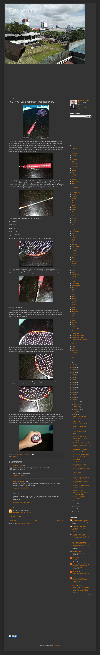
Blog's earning (76, 181)
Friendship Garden (78, 419)
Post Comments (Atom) (23, 523)
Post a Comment (16, 516)
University (74, 344)
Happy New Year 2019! (78, 553)
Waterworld (76, 434)
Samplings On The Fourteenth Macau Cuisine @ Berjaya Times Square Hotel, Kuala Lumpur (81, 589)
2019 (73, 375)
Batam (74, 162)
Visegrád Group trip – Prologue (80, 522)
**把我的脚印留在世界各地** (80, 520)
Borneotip (22, 10)
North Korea (75, 274)
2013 (73, 387)
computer (74, 190)
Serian (74, 313)
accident (74, 148)
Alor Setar (74, 153)
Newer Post (12, 520)
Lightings (74, 255)
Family (74, 209)
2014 (73, 384)
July (75, 414)
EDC (73, 203)
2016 (73, 379)
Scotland (74, 305)
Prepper (74, 287)
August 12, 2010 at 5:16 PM (21, 488)
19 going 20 (75, 559)
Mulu (73, 272)
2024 (73, 365)
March (76, 511)
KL (72, 242)
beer (73, 168)
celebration (75, 188)
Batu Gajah (75, 166)
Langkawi (74, 253)
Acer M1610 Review (79, 462)
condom (74, 194)
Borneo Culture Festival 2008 (81, 485)
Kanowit (74, 237)
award (73, 157)
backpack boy (76, 551)
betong (74, 175)
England (74, 205)
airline (73, 151)
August (76, 412)
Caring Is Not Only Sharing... (81, 564)
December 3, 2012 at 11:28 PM (22, 512)
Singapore (75, 318)
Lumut (73, 259)
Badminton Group (78, 490)
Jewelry (74, 229)
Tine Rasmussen (78, 488)
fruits (73, 216)
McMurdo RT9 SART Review (81, 452)
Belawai (74, 170)
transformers (75, 333)
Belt (73, 172)
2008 (73, 399)
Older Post (60, 520)
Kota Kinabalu (76, 246)
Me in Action (76, 459)
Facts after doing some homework (79, 465)
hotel (73, 222)
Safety (73, 296)
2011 (73, 392)
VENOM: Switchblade (79, 431)
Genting (74, 220)
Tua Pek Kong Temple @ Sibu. (82, 443)
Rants (73, 294)
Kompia (75, 501)
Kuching (74, 251)
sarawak (74, 300)
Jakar (73, 227)
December (77, 402)
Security (74, 307)
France (74, 214)
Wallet (73, 348)
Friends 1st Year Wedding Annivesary (80, 482)
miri (73, 268)
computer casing (76, 192)
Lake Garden (77, 421)
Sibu (73, 316)
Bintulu (74, 179)
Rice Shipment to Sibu (79, 426)
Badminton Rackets (19, 481)
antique (74, 155)
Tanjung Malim (76, 329)
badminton (16, 456)
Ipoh (73, 224)
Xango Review (77, 475)
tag (73, 324)
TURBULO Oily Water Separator (79, 497)
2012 (73, 389)
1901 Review (77, 472)
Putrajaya (74, 292)
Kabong (74, 235)
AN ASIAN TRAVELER (79, 542)
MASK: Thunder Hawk (79, 436)
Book (73, 183)
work (73, 357)
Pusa (73, 290)
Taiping (74, 326)
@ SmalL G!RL (17, 465)
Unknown (16, 508)
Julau (73, 233)
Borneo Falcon (84, 100)
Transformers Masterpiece (79, 339)
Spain (73, 320)
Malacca (74, 261)
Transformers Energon (78, 337)
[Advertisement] (50, 79)
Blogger (57, 645)
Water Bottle (75, 350)
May (75, 506)
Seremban (75, 311)
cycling (74, 198)
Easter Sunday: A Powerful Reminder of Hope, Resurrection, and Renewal (81, 545)
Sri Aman (74, 322)
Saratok (74, 298)
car (73, 185)
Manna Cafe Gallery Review (81, 454)
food (73, 211)
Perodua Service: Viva (79, 416)
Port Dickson (75, 283)
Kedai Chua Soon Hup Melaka (80, 573)
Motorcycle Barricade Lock (80, 457)
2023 (73, 367)
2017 (73, 377)
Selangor (74, 309)
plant (73, 281)
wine (73, 355)
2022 (73, 370)
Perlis (73, 279)
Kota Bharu (75, 244)
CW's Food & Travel (78, 578)
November (77, 404)
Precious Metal (76, 285)
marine (74, 264)
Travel (73, 342)
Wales (73, 346)
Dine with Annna (77, 586)
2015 (73, 382)
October (76, 407)
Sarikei (74, 303)
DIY (73, 201)
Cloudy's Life (76, 572)
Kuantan (74, 248)
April (75, 509)
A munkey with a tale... (79, 534)
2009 (73, 397)
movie (73, 270)
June (75, 504)
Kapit (73, 240)
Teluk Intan (75, 331)
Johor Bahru (75, 231)
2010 (73, 394)
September (77, 409)
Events (74, 207)
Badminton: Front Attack (80, 424)
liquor (73, 257)
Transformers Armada (78, 335)
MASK (73, 266)
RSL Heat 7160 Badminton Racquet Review (81, 493)
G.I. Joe (74, 218)
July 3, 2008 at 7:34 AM (19, 475)
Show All (89, 594)
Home (36, 520)
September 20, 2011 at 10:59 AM (22, 502)
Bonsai (75, 429)
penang (74, 276)
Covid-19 (74, 196)
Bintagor (74, 177)
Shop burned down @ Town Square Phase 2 (81, 478)
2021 (73, 372)
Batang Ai (74, 164)
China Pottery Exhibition (80, 449)
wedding (74, 352)
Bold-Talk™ (75, 557)
